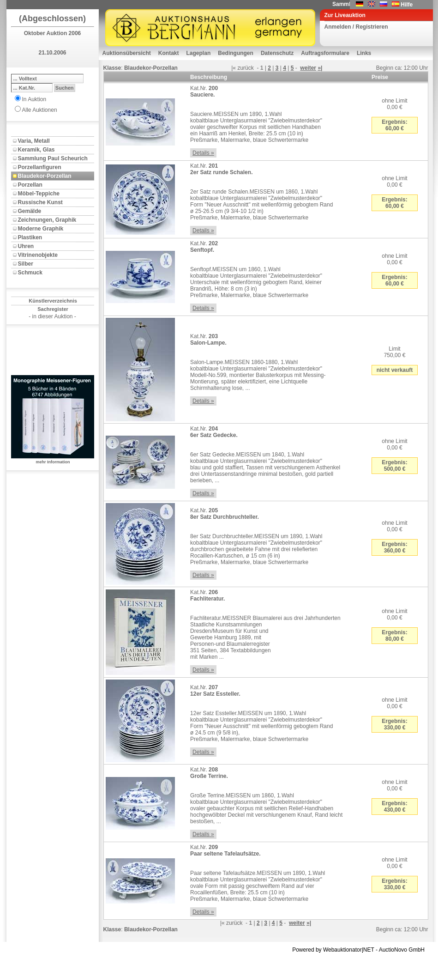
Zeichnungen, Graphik (47, 220)
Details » (203, 153)
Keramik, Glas (36, 149)
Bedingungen (235, 53)
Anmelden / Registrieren (356, 27)
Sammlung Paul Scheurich (53, 158)
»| (320, 68)
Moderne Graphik (41, 228)
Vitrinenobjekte (38, 255)
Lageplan (198, 53)
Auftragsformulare (325, 53)
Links (364, 53)
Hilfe (407, 4)
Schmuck (30, 272)
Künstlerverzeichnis (53, 301)
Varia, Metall (34, 141)
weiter (308, 68)
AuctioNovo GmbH (402, 950)
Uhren (26, 246)
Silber (25, 264)
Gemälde (30, 211)
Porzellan (30, 185)
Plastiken (30, 237)
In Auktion (34, 99)
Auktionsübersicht (126, 53)
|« (233, 68)
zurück (245, 68)
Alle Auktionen (39, 110)
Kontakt (168, 53)
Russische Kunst (40, 202)
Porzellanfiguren (39, 167)
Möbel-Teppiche (39, 193)
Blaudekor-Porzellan (45, 176)
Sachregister (52, 309)
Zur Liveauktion (345, 15)
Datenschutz (277, 53)
